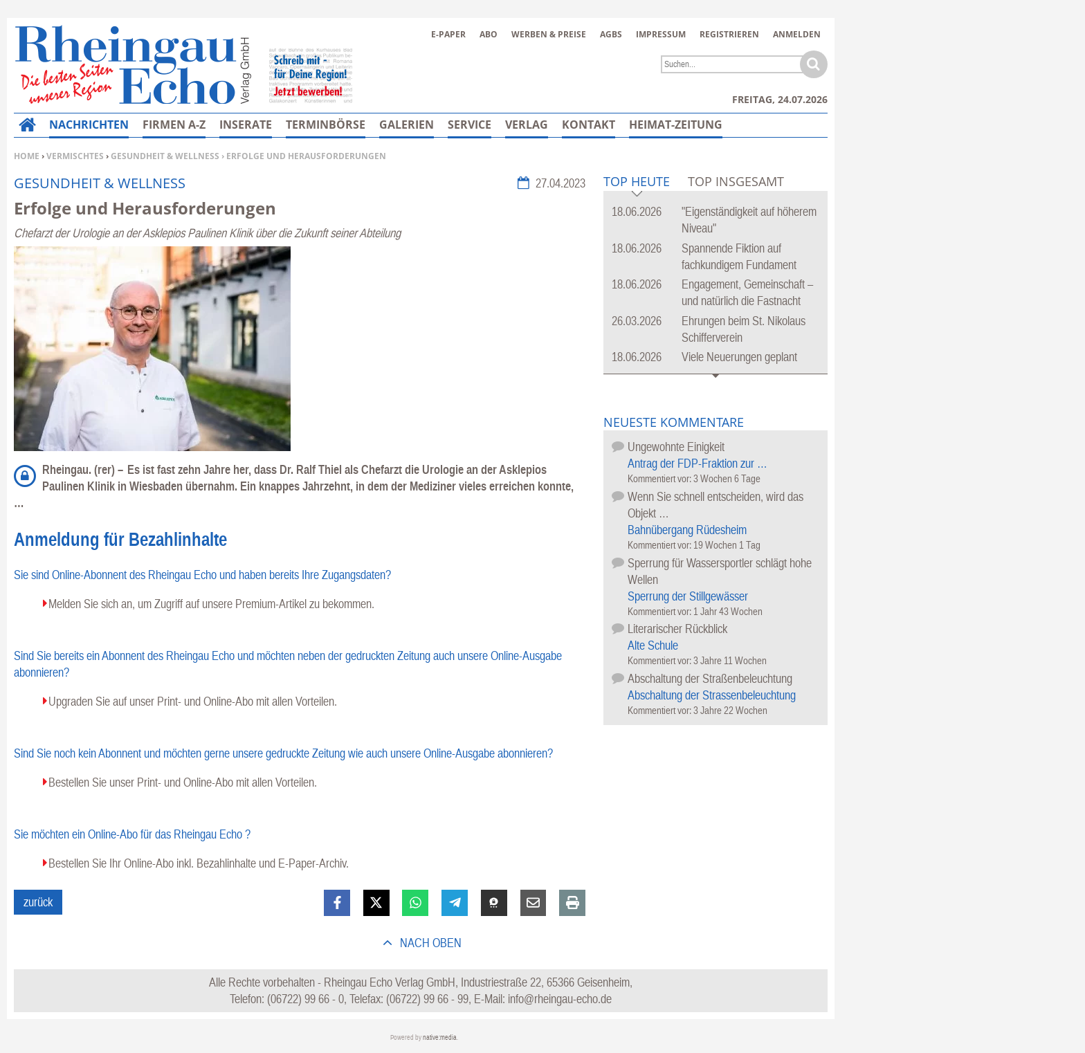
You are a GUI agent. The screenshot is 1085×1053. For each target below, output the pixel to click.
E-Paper (448, 34)
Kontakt (588, 124)
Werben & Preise (548, 34)
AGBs (611, 34)
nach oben (429, 942)
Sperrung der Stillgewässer (688, 596)
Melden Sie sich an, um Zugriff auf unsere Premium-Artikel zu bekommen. (211, 603)
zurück (38, 902)
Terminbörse (325, 124)
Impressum (661, 34)
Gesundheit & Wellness (165, 156)
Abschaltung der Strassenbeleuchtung (712, 695)
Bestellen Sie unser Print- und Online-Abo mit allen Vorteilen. (182, 782)
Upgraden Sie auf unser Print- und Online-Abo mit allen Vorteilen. (192, 701)
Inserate (245, 124)
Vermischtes (75, 156)
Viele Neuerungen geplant (739, 356)
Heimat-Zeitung (675, 124)
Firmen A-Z (174, 124)
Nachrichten (89, 124)
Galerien (406, 124)
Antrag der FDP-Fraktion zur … (697, 463)
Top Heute (636, 182)
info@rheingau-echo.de (560, 998)
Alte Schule (653, 645)
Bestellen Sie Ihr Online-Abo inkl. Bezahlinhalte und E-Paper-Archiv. (198, 863)
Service (469, 124)
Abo (489, 34)
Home (26, 156)
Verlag (526, 124)
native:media (440, 1037)
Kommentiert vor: (660, 478)
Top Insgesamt (736, 181)
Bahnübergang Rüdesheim (687, 529)
